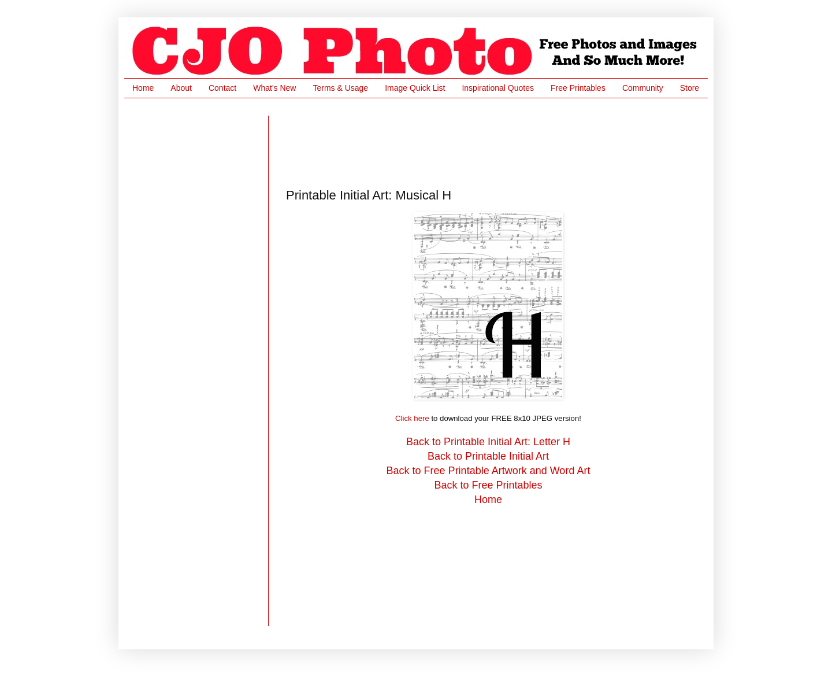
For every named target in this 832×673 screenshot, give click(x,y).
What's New (274, 88)
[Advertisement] (496, 142)
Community (642, 88)
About (181, 88)
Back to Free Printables (488, 485)
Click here (412, 418)
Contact (222, 88)
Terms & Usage (340, 88)
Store (689, 88)
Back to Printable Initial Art (488, 456)
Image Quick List (415, 88)
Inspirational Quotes (498, 88)
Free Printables (578, 88)
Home (143, 88)
